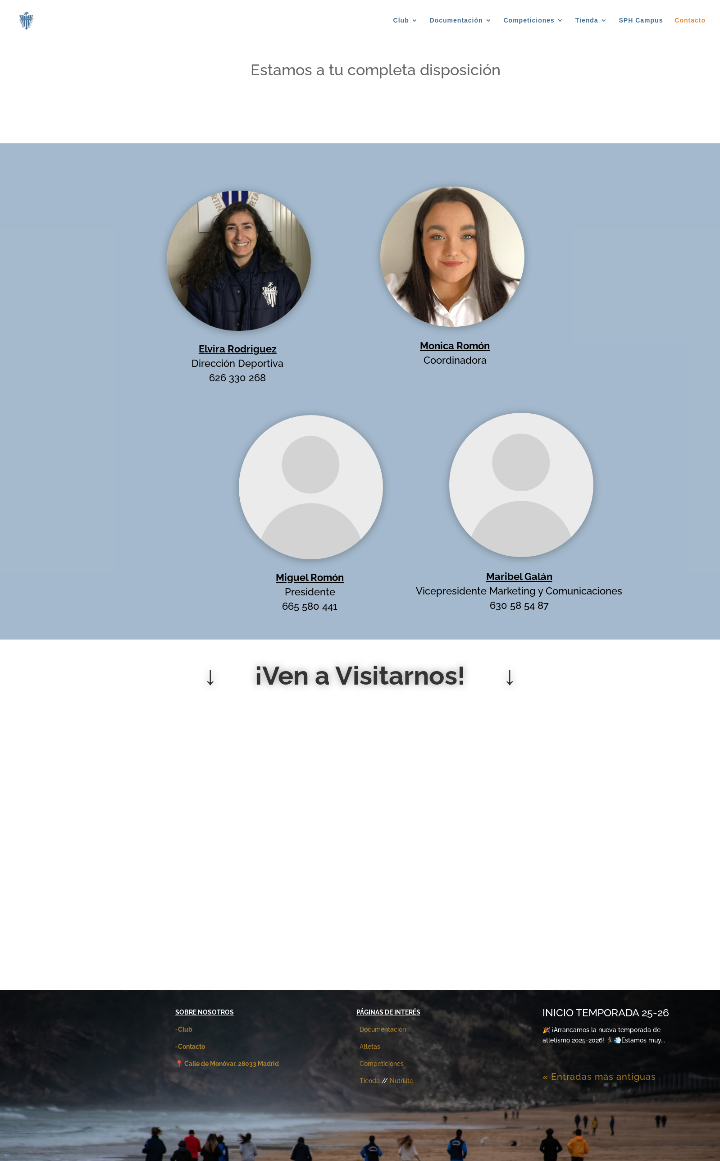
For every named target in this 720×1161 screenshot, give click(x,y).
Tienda (586, 20)
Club (401, 20)
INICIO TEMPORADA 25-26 (605, 1012)
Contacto (690, 20)
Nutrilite (401, 1080)
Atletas (370, 1046)
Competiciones (529, 20)
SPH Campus (641, 20)
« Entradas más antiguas (599, 1076)
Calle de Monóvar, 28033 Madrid (231, 1063)
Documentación (456, 20)
